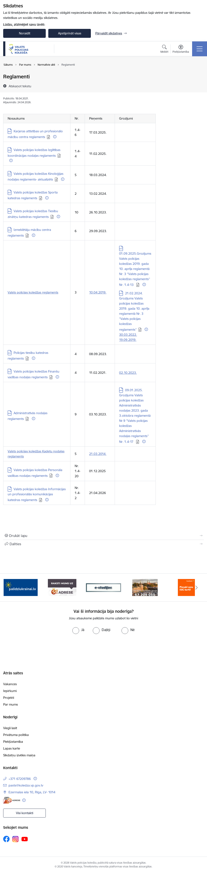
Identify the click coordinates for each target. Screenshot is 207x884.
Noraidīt (24, 33)
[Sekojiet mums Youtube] (24, 838)
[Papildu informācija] (54, 136)
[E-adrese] (11, 800)
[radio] (78, 629)
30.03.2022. (128, 335)
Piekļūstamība (13, 742)
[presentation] (103, 650)
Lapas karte (11, 748)
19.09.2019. (127, 340)
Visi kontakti (24, 813)
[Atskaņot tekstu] (20, 86)
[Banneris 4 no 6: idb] (145, 587)
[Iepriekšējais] (10, 587)
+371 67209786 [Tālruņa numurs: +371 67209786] (20, 779)
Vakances (10, 684)
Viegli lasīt (10, 728)
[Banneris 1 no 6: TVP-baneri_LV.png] (21, 587)
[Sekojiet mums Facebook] (6, 839)
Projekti (8, 698)
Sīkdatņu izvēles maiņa (19, 755)
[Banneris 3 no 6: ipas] (103, 587)
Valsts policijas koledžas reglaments (33, 292)
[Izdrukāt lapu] (103, 536)
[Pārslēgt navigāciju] (199, 48)
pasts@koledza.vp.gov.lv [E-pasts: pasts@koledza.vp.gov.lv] (26, 785)
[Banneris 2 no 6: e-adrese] (62, 587)
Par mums (10, 704)
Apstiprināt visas (69, 33)
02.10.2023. (128, 373)
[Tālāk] (196, 587)
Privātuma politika (16, 735)
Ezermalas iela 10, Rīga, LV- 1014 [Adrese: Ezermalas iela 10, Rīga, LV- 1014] (32, 792)
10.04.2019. (97, 292)
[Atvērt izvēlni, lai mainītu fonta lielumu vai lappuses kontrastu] (180, 49)
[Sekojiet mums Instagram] (15, 839)
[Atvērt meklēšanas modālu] (164, 49)
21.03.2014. (97, 454)
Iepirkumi (10, 691)
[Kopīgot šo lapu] (103, 544)
